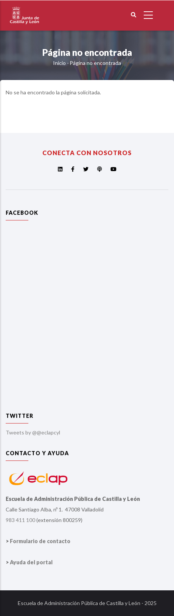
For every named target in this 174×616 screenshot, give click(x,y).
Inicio (59, 63)
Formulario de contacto (40, 541)
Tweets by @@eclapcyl (33, 432)
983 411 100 (20, 520)
